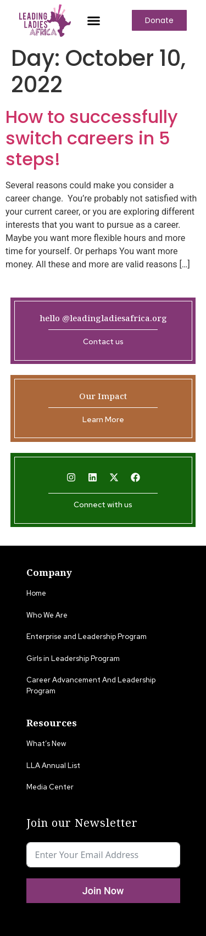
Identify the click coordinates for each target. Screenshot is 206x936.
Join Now (103, 890)
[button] (93, 20)
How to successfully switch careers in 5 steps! (91, 137)
